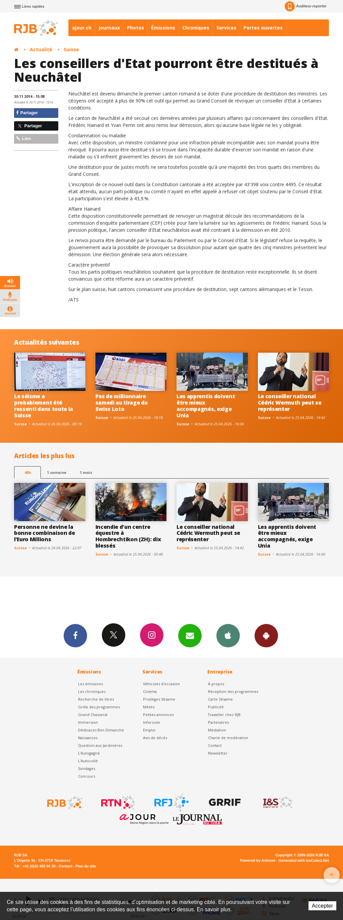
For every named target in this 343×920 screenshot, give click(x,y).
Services (226, 27)
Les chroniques (92, 691)
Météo (149, 707)
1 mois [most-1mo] (86, 472)
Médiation (217, 730)
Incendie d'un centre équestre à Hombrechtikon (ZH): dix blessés (128, 536)
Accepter (322, 906)
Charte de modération (228, 737)
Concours (86, 776)
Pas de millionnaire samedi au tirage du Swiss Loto (121, 403)
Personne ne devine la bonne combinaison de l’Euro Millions (44, 533)
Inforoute (151, 722)
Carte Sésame (220, 699)
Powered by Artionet (257, 860)
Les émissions (90, 684)
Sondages (86, 768)
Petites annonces (158, 714)
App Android (266, 635)
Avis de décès (155, 737)
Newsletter (217, 753)
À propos (216, 684)
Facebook (75, 635)
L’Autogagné (89, 753)
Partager (27, 112)
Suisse (71, 49)
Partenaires (218, 722)
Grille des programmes (99, 707)
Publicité (216, 707)
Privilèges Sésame (159, 699)
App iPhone (228, 635)
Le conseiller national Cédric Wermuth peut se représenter (290, 403)
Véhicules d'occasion (161, 684)
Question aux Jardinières (100, 745)
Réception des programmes (233, 691)
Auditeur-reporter (306, 6)
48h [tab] (27, 472)
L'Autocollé (88, 761)
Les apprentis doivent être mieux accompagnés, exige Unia (206, 406)
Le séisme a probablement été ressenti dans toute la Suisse (43, 406)
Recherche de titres (96, 699)
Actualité (41, 49)
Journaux (109, 27)
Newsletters (190, 635)
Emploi (149, 730)
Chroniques (195, 27)
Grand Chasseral (93, 714)
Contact (215, 745)
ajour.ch (81, 27)
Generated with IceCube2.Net (304, 860)
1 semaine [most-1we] (56, 472)
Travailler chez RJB (224, 714)
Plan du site (85, 866)
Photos (135, 27)
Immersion (88, 722)
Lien (23, 138)
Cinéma (150, 691)
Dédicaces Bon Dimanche (101, 730)
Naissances (87, 737)
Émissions (163, 27)
